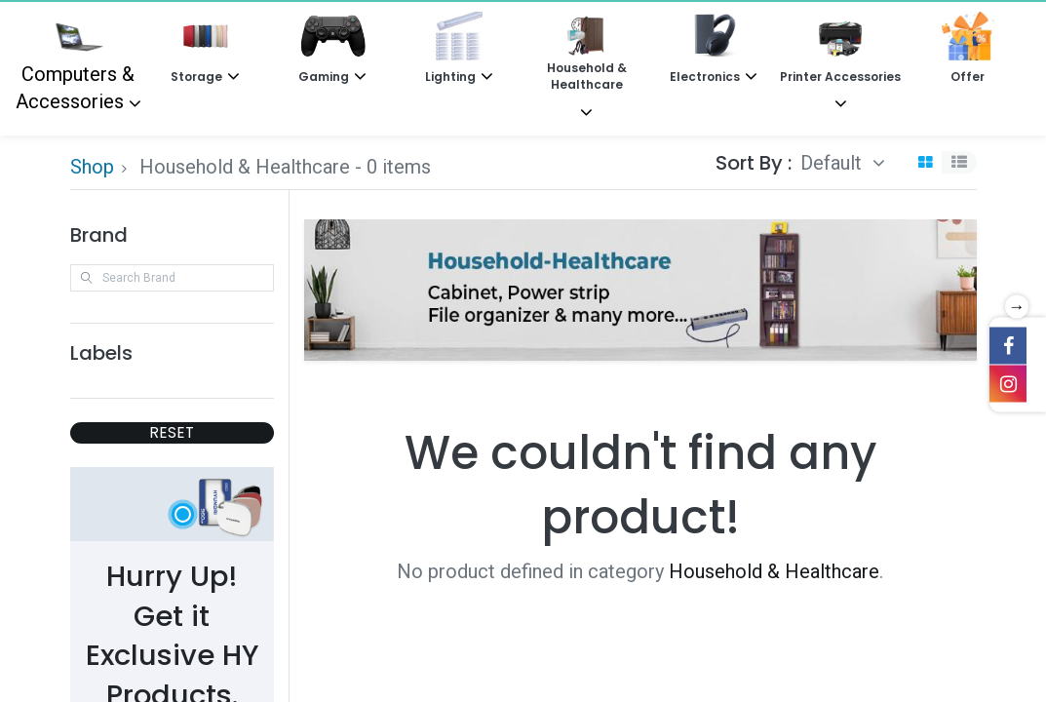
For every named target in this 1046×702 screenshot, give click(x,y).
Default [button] (833, 163)
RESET (171, 432)
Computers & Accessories (76, 62)
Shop (92, 166)
